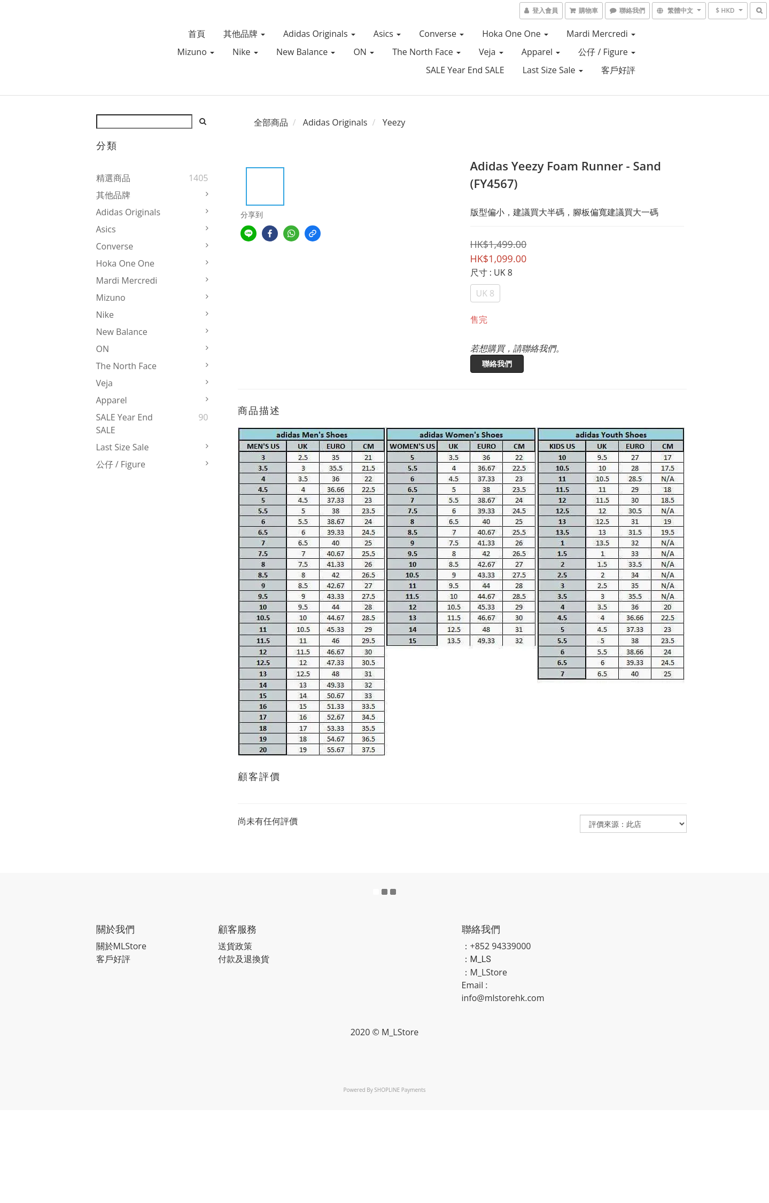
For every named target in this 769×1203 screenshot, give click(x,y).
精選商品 (113, 178)
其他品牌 (244, 34)
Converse (441, 34)
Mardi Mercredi (600, 34)
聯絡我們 (497, 363)
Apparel (541, 52)
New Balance (305, 52)
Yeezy (394, 122)
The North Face (426, 52)
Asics (387, 34)
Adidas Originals (319, 34)
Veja (491, 52)
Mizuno (195, 52)
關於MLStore (121, 946)
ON (363, 52)
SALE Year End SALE (465, 70)
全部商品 (271, 122)
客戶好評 (618, 70)
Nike (245, 52)
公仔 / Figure (606, 52)
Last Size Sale (553, 70)
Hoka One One (515, 34)
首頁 (196, 34)
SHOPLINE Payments (399, 1089)
